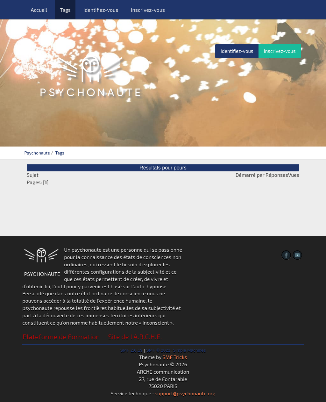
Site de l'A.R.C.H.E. (135, 337)
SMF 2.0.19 (131, 350)
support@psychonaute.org (185, 393)
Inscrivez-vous (148, 10)
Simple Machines (189, 350)
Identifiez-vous (100, 10)
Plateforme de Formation (61, 337)
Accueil (39, 10)
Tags (65, 10)
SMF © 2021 (158, 350)
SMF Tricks (175, 357)
